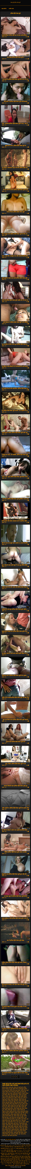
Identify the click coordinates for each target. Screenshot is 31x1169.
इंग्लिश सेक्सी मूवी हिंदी (19, 1113)
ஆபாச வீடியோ (18, 1154)
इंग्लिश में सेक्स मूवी (18, 1097)
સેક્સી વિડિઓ (20, 1151)
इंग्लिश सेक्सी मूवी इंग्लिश (7, 1108)
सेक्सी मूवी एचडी (4, 1153)
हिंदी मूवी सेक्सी (11, 1165)
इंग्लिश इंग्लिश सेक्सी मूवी (7, 1087)
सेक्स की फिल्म (7, 1154)
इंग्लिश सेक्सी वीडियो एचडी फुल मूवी (18, 1114)
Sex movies (27, 1146)
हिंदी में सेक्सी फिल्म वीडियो (18, 1164)
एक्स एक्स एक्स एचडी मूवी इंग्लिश (16, 1117)
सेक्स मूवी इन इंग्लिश (20, 1122)
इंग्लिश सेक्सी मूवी (22, 1107)
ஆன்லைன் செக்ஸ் (18, 1150)
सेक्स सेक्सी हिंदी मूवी (24, 1153)
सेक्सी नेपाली (17, 1153)
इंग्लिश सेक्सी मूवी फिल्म (11, 1111)
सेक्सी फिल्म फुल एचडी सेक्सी (20, 1165)
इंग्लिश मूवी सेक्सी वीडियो (21, 1096)
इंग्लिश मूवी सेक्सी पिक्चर (12, 1094)
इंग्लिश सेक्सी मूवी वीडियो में (8, 1113)
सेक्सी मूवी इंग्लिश (15, 1129)
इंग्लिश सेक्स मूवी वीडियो (7, 1102)
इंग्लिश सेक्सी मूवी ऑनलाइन (11, 1110)
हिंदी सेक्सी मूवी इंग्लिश (12, 1135)
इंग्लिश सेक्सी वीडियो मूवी (7, 1116)
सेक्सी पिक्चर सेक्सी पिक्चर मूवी (15, 1156)
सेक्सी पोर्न (13, 1154)
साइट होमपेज (4, 8)
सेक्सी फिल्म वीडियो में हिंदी (11, 1151)
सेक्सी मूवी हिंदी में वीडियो (7, 1160)
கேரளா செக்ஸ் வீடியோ (6, 1157)
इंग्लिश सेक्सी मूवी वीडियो (22, 1111)
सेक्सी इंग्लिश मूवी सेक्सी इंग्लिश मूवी (13, 1125)
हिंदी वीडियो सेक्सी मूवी (9, 1146)
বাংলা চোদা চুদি (18, 1145)
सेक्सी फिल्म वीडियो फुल (15, 1162)
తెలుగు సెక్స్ (23, 1162)
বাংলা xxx (25, 1154)
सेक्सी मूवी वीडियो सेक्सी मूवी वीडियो (13, 1159)
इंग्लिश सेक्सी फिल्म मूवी (12, 1107)
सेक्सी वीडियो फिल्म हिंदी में (19, 1146)
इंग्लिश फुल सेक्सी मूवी (21, 1091)
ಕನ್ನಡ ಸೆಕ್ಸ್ (9, 1162)
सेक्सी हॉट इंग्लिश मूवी (15, 1134)
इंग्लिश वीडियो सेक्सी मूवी (12, 1099)
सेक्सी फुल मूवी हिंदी (24, 1157)
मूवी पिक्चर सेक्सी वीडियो (26, 1145)
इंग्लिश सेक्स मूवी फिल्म (13, 1100)
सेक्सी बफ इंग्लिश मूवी (19, 1128)
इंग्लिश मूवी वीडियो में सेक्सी (19, 1093)
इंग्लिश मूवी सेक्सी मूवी (10, 1096)
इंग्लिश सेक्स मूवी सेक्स (18, 1102)
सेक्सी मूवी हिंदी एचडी (20, 1148)
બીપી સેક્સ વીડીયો (26, 1150)
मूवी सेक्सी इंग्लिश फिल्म (16, 1120)
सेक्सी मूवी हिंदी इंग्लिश (19, 1132)
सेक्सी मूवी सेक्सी (24, 1160)
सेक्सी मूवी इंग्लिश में (10, 1131)
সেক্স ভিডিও (3, 1151)
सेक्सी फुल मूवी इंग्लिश (9, 1128)
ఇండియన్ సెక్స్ (3, 1145)
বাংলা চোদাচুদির (26, 1151)
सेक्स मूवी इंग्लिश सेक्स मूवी (15, 2)
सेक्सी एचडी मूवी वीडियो (25, 1156)
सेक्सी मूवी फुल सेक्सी (17, 1160)
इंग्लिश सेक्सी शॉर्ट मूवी (18, 1116)
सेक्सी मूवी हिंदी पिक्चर (16, 1157)
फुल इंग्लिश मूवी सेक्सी (21, 1119)
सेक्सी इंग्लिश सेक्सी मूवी (13, 1126)
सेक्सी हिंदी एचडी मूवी (5, 1148)
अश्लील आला (11, 8)
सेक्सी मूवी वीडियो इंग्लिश (7, 1132)
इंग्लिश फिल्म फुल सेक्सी (15, 1090)
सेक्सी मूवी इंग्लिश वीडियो (20, 1131)
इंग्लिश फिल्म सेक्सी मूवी (10, 1091)
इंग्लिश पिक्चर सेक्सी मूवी (18, 1088)
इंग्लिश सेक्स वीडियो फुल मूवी (15, 1103)
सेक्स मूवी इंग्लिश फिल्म (11, 1122)
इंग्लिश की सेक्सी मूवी (18, 1087)
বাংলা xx (3, 1146)
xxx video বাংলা (12, 1148)
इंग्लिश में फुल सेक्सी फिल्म (8, 1097)
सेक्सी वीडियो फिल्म (11, 1153)
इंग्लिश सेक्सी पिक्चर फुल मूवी (14, 1105)
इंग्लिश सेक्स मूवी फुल (23, 1100)
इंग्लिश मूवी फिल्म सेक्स (7, 1093)
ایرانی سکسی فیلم (10, 1145)
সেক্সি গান (23, 1159)
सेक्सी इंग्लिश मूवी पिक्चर (13, 1123)
